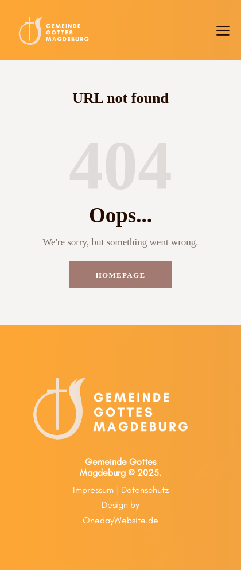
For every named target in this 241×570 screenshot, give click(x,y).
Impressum (93, 489)
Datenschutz (145, 489)
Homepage (121, 275)
